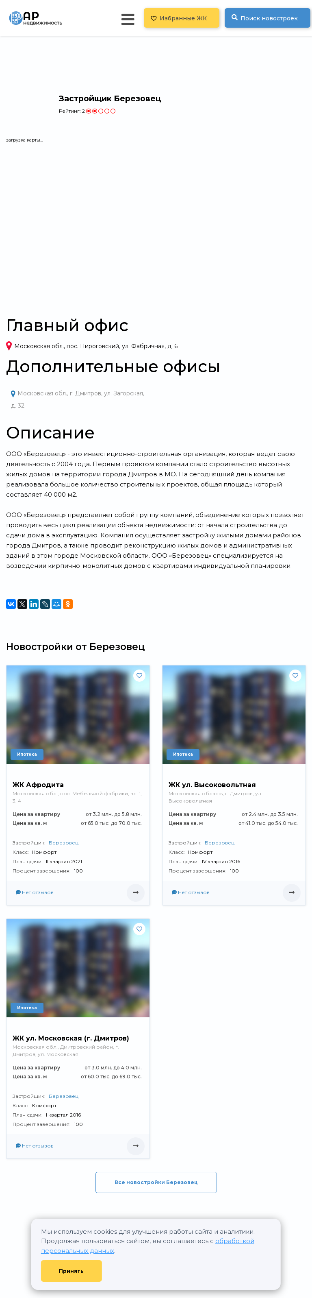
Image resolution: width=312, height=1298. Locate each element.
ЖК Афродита (38, 785)
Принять (71, 1271)
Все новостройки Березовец (156, 1182)
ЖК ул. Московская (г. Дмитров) (71, 1038)
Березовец (63, 843)
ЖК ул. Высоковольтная (212, 785)
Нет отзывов (35, 892)
